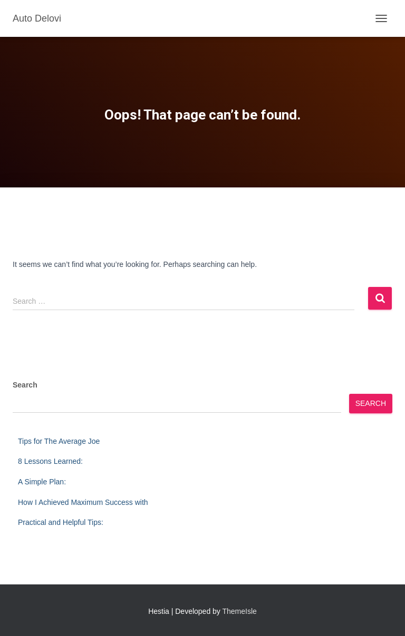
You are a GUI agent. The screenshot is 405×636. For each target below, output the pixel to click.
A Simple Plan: (42, 482)
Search (25, 385)
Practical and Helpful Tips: (60, 522)
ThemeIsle (240, 611)
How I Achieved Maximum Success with (83, 502)
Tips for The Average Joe (59, 441)
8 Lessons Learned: (50, 461)
